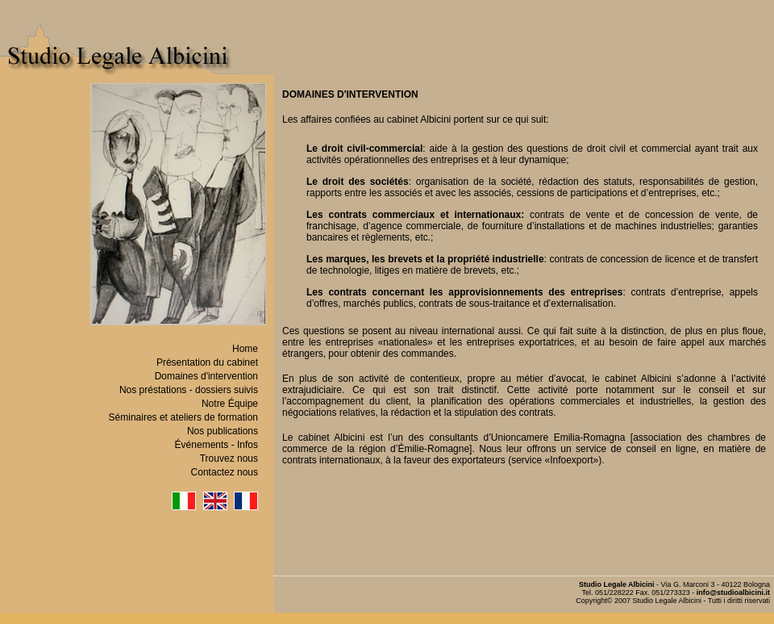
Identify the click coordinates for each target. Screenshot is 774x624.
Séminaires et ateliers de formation (183, 417)
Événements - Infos (216, 444)
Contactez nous (224, 472)
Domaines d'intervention (206, 376)
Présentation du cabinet (207, 362)
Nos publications (222, 431)
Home (245, 348)
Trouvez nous (229, 458)
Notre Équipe (230, 403)
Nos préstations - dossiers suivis (188, 390)
